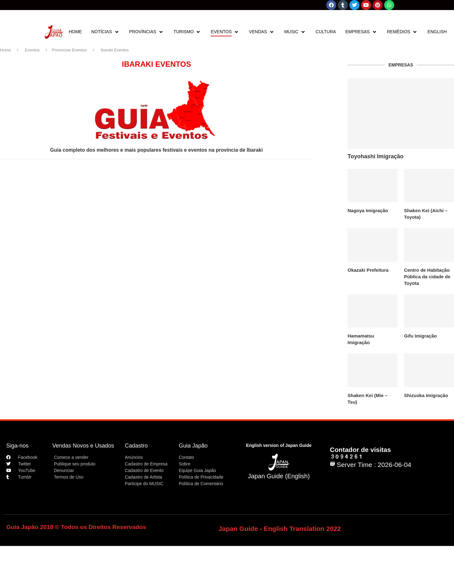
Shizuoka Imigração (426, 395)
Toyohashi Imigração (376, 156)
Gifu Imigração (420, 335)
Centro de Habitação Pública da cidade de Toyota (427, 276)
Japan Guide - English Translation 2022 (280, 528)
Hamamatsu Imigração (361, 339)
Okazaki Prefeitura (368, 270)
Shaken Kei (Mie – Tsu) (368, 399)
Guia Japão (193, 446)
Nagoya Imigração (368, 210)
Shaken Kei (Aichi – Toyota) (425, 214)
